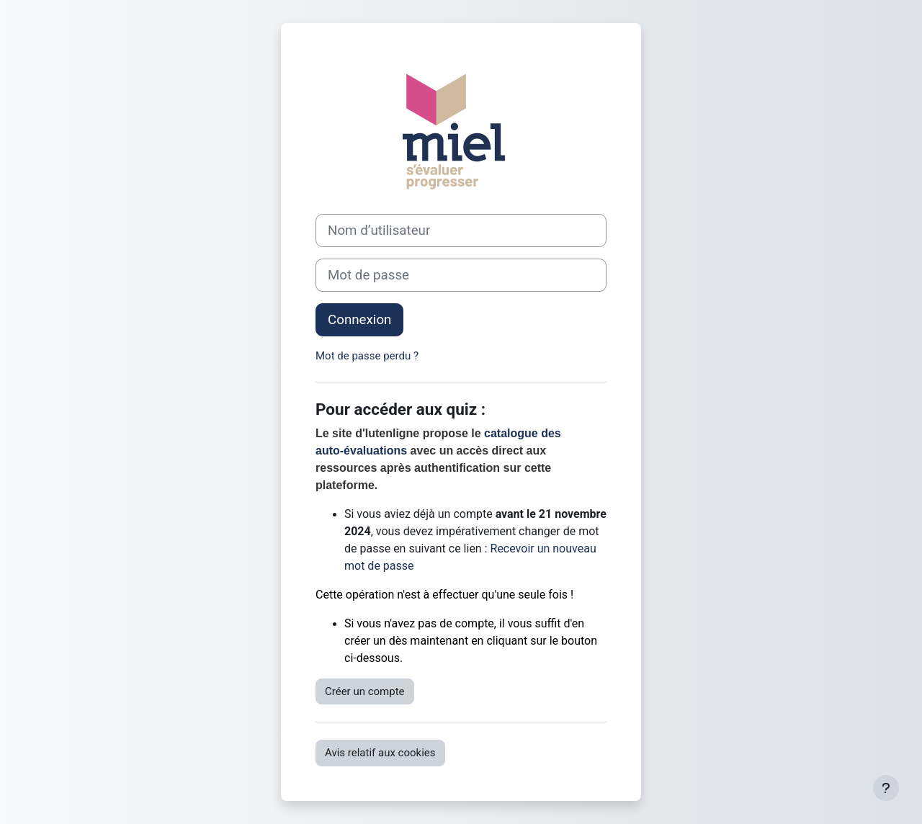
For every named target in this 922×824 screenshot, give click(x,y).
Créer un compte (365, 691)
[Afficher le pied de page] (886, 788)
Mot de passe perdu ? (367, 355)
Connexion (359, 320)
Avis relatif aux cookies (380, 752)
